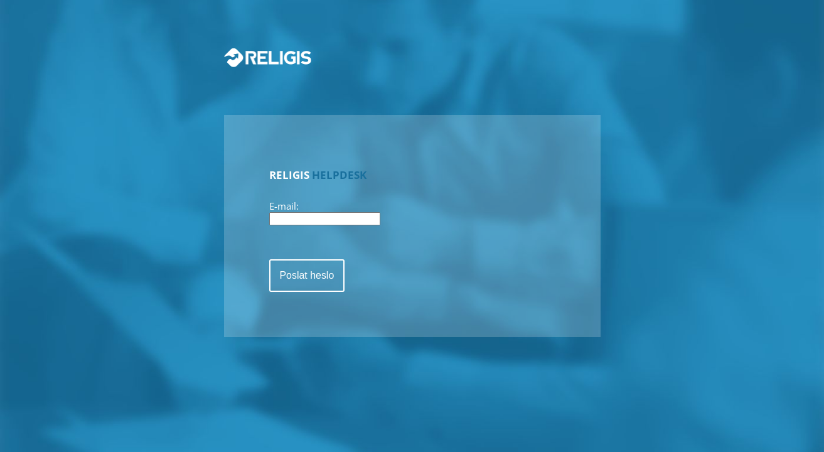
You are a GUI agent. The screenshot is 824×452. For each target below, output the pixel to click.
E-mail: (284, 206)
